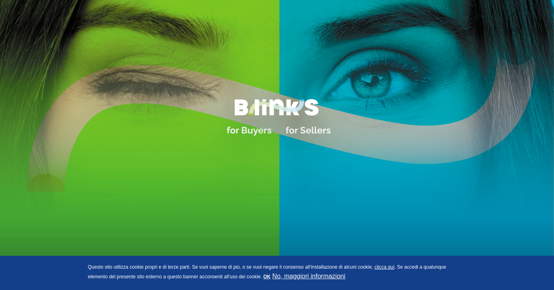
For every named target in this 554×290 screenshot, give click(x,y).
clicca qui (384, 267)
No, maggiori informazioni (308, 276)
